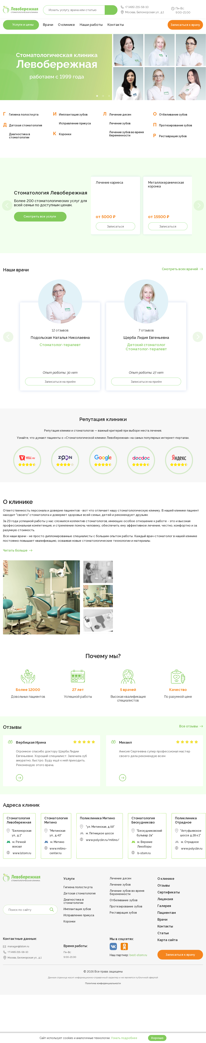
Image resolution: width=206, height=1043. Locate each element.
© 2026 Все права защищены (103, 971)
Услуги (69, 879)
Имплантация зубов (73, 114)
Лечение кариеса (109, 182)
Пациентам (166, 913)
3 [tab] (109, 96)
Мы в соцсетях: (122, 939)
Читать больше (15, 550)
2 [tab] (103, 96)
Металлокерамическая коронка (166, 184)
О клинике (66, 25)
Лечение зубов (119, 123)
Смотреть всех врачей (180, 269)
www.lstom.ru (22, 853)
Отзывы (163, 885)
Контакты (115, 25)
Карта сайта (167, 940)
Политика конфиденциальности (103, 983)
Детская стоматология (25, 125)
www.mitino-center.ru (58, 851)
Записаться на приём (60, 382)
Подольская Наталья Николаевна (60, 337)
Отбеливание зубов (173, 114)
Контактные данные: (20, 939)
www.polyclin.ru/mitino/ (102, 840)
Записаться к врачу (185, 25)
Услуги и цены (23, 24)
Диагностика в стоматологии (19, 136)
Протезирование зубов (175, 125)
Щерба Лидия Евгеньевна (146, 337)
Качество (178, 690)
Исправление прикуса (75, 123)
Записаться (115, 226)
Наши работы (91, 25)
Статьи (163, 933)
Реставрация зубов (173, 136)
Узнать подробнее (124, 1038)
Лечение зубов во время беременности (126, 134)
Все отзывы (188, 726)
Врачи (48, 25)
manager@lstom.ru (18, 946)
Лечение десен (120, 114)
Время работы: (76, 946)
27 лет (78, 690)
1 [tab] (97, 96)
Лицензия (165, 899)
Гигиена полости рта (24, 114)
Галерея (164, 906)
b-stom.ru (144, 853)
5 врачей (128, 690)
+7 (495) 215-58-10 (137, 7)
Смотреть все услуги (40, 216)
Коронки (65, 134)
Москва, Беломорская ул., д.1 (144, 12)
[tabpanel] (103, 67)
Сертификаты (168, 892)
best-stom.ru (138, 955)
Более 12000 (28, 690)
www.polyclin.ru (191, 848)
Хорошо (157, 1038)
